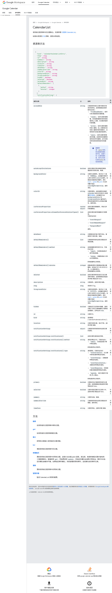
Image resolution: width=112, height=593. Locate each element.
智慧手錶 (36, 473)
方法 (43, 36)
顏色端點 (92, 195)
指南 (10, 13)
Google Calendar (10, 8)
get (34, 429)
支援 (36, 13)
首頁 (33, 2)
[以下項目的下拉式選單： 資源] (70, 2)
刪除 (34, 421)
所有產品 (55, 2)
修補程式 (36, 453)
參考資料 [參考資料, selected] (18, 13)
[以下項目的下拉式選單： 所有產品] (60, 2)
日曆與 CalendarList (68, 32)
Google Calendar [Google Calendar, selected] (43, 2)
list (34, 445)
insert (89, 182)
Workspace (15, 2)
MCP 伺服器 (78, 2)
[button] (13, 15)
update (95, 182)
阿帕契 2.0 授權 (82, 486)
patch (101, 182)
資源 (66, 2)
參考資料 (66, 22)
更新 (34, 465)
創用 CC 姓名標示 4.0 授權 (60, 486)
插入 (34, 437)
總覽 (3, 13)
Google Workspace (43, 22)
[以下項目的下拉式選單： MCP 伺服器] (84, 2)
